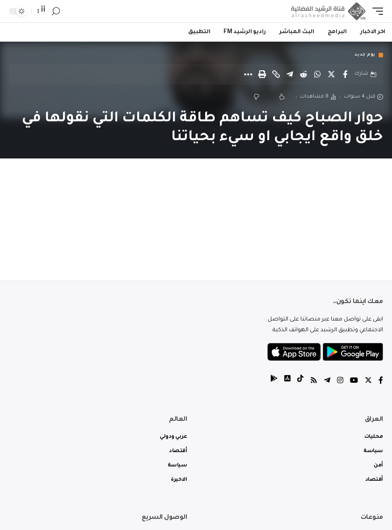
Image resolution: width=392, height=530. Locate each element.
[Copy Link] (276, 74)
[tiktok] (300, 381)
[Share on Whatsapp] (317, 74)
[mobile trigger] (375, 11)
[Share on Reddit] (303, 74)
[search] (56, 11)
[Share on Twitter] (331, 74)
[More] (248, 74)
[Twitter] (368, 381)
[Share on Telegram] (289, 74)
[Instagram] (340, 381)
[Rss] (313, 381)
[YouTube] (354, 381)
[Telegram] (327, 381)
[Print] (262, 74)
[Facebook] (381, 381)
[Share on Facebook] (345, 74)
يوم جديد (364, 55)
